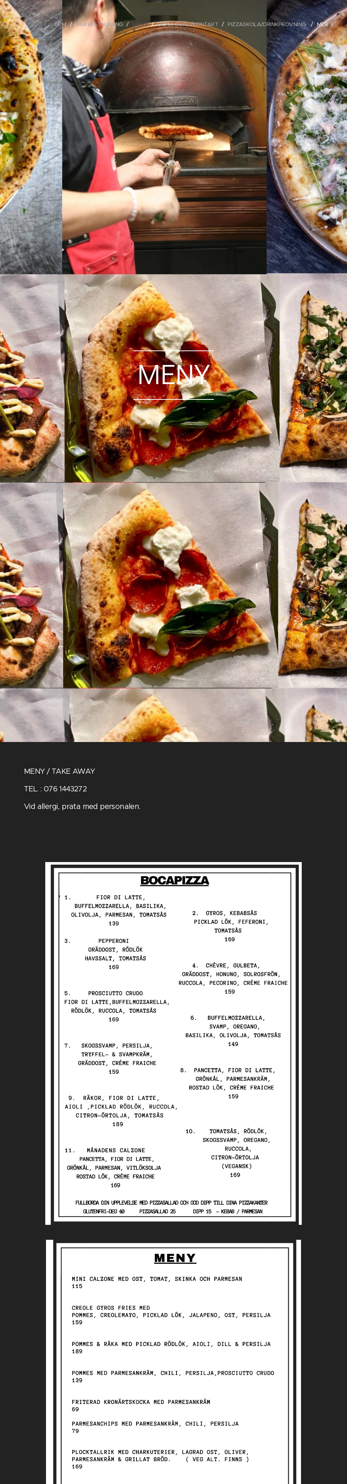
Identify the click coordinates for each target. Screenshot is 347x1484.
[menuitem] (50, 24)
